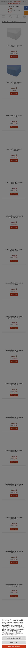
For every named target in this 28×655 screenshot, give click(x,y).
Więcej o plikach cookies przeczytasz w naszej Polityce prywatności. (12, 634)
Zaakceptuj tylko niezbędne (14, 638)
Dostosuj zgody (14, 642)
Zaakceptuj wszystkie (14, 646)
